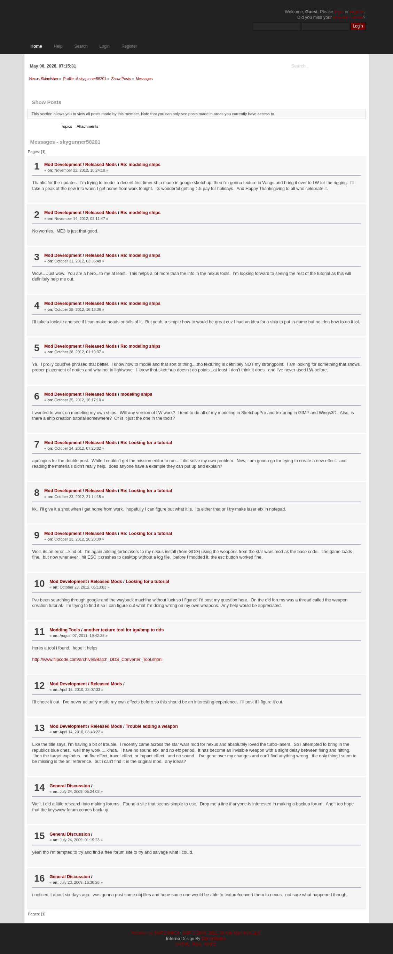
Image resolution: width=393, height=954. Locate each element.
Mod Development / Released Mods (80, 164)
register (357, 11)
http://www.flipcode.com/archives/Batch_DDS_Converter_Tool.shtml (97, 659)
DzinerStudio (214, 938)
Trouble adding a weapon (152, 726)
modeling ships (136, 394)
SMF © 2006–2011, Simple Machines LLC (221, 933)
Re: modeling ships (140, 164)
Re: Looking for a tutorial (146, 442)
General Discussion (69, 785)
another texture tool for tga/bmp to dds (124, 630)
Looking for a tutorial (147, 581)
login (339, 11)
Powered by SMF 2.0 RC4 (155, 933)
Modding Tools (64, 630)
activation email (348, 17)
